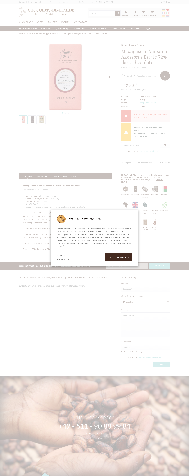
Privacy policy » (63, 259)
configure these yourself (70, 240)
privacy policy (97, 240)
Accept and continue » (118, 257)
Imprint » (61, 255)
